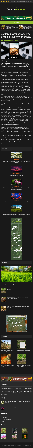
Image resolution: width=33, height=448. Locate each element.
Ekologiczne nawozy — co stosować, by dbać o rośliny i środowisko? (12, 27)
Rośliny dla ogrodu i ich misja (16, 175)
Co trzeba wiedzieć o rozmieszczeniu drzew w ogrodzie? (16, 214)
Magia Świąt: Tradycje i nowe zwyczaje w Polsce (7, 351)
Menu (16, 22)
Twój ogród (16, 159)
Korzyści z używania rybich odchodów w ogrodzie (16, 201)
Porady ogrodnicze (13, 40)
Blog (3, 421)
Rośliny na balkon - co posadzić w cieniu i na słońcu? (23, 366)
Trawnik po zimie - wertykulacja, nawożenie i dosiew (15, 284)
